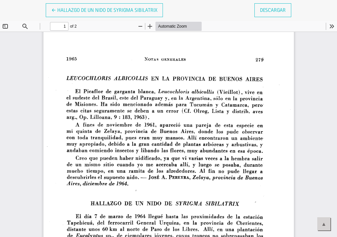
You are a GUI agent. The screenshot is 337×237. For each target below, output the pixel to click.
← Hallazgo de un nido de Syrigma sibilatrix (104, 9)
